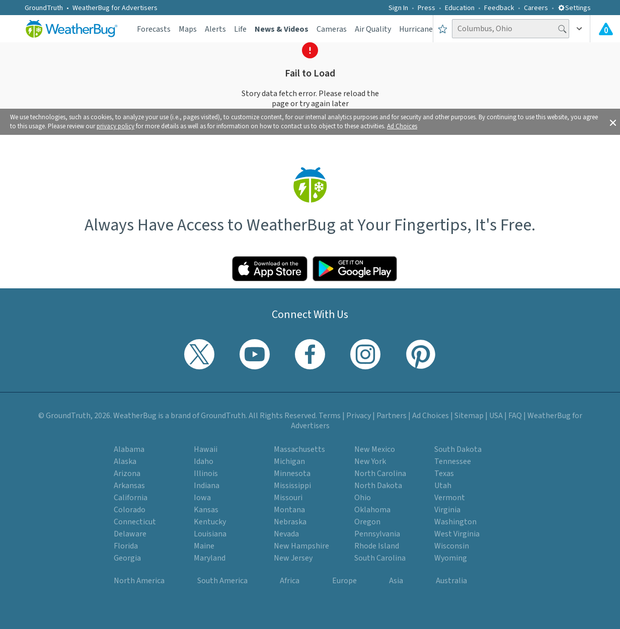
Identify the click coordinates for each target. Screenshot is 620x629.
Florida (126, 546)
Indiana (206, 485)
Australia (451, 581)
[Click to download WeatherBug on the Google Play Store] (355, 268)
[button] (613, 122)
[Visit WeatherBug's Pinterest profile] (421, 354)
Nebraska (290, 521)
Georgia (127, 558)
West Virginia (457, 533)
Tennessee (452, 461)
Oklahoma (372, 509)
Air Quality (373, 29)
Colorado (129, 509)
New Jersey (293, 558)
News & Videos (281, 29)
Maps (188, 29)
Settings (574, 8)
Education (460, 8)
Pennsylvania (377, 533)
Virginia (447, 509)
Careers (536, 8)
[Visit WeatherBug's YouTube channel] (255, 354)
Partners (391, 415)
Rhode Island (376, 546)
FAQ (515, 415)
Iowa (202, 497)
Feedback (499, 8)
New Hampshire (301, 546)
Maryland (209, 558)
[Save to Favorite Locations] (442, 28)
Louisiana (210, 533)
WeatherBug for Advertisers (115, 8)
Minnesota (292, 473)
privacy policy (115, 126)
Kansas (206, 509)
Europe (344, 581)
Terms (330, 415)
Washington (455, 521)
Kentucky (210, 521)
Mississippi (292, 485)
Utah (442, 485)
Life (240, 29)
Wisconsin (451, 546)
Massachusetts (299, 449)
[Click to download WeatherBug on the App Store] (269, 268)
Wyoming (450, 558)
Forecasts (154, 29)
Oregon (367, 521)
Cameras (332, 29)
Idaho (203, 461)
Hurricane (416, 29)
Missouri (288, 497)
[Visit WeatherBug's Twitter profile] (199, 354)
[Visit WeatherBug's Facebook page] (310, 354)
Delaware (130, 533)
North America (139, 581)
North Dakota (378, 485)
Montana (289, 509)
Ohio (362, 497)
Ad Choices (402, 126)
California (130, 497)
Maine (204, 546)
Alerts (215, 29)
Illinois (206, 473)
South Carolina (380, 558)
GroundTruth (44, 8)
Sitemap (469, 415)
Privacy (358, 415)
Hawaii (205, 449)
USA (496, 415)
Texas (444, 473)
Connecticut (135, 521)
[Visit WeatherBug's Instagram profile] (365, 354)
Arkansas (129, 485)
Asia (396, 581)
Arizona (127, 473)
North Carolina (380, 473)
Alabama (129, 449)
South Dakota (458, 449)
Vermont (449, 497)
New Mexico (374, 449)
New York (370, 461)
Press (426, 8)
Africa (289, 581)
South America (222, 581)
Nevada (286, 533)
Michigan (289, 461)
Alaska (125, 461)
